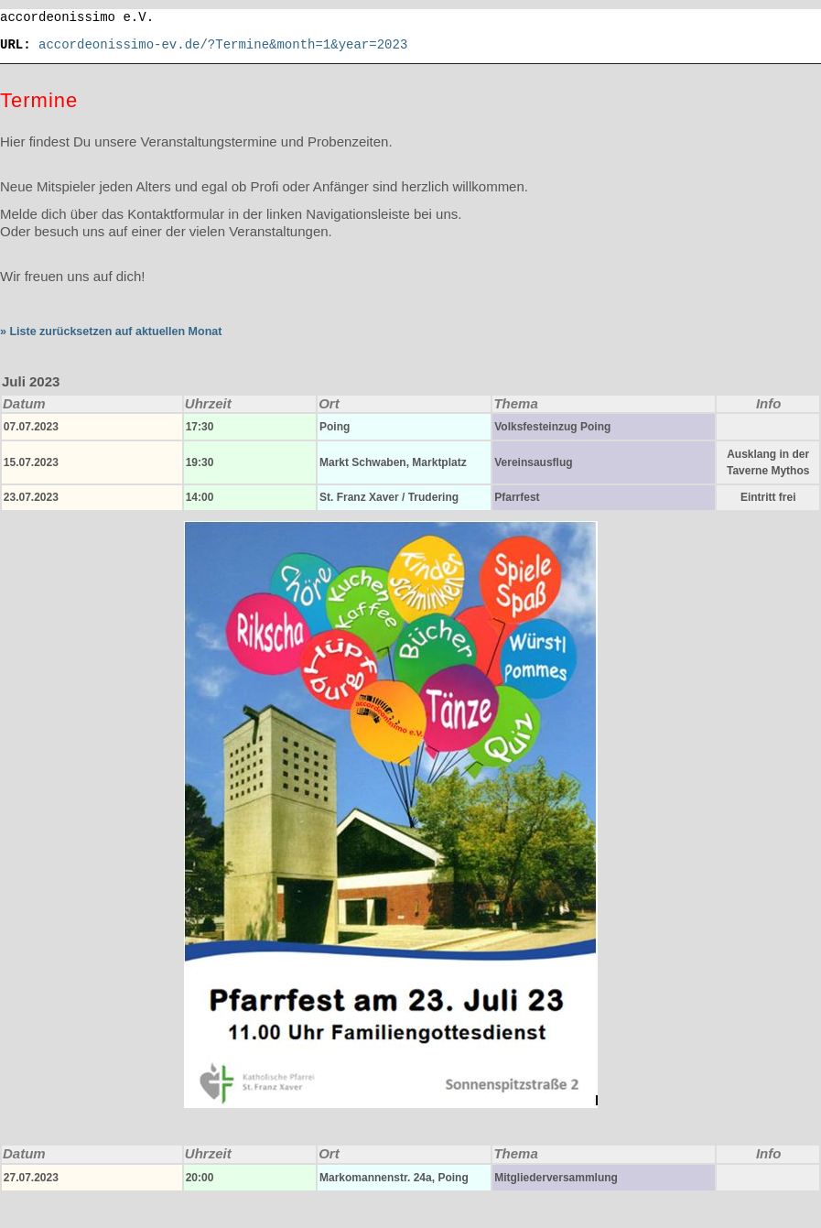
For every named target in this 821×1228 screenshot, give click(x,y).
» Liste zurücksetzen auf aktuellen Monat (110, 331)
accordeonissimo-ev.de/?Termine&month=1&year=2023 (222, 45)
